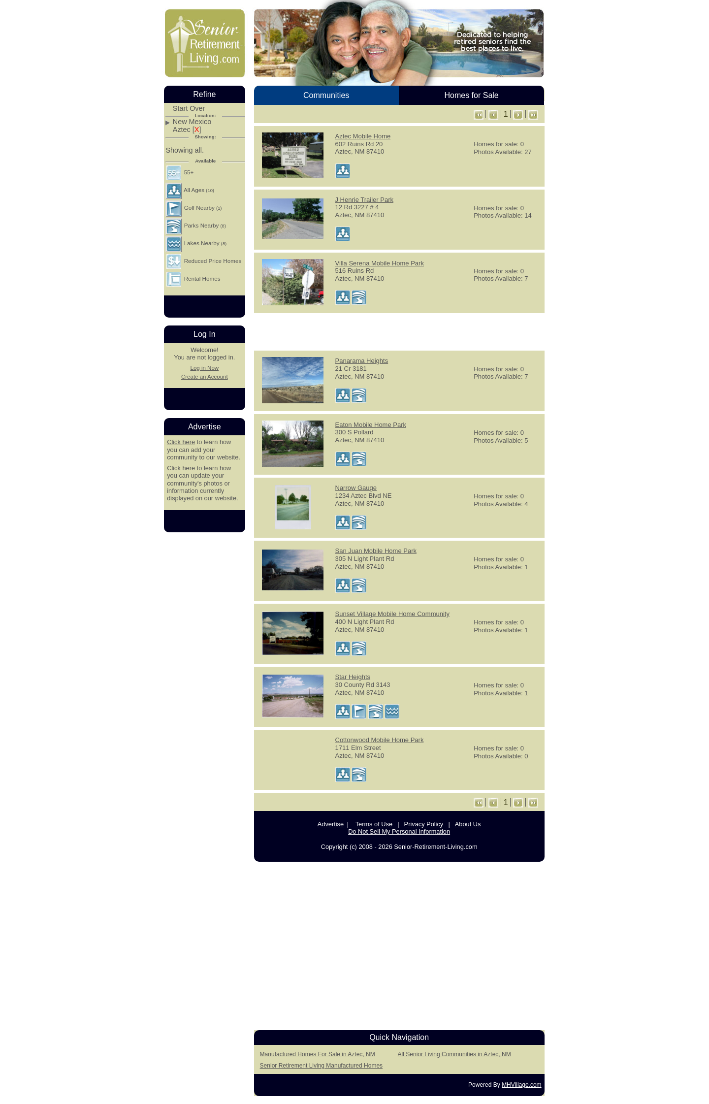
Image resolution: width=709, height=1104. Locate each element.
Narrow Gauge (356, 487)
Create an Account (204, 377)
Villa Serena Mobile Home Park (379, 263)
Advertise (331, 824)
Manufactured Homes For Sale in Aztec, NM (317, 1054)
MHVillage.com (521, 1084)
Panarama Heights (361, 360)
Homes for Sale (471, 95)
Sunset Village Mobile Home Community (392, 613)
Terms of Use (373, 824)
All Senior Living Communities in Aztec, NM (454, 1054)
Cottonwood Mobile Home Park (379, 740)
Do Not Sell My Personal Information (399, 831)
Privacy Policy (424, 824)
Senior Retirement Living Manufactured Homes (321, 1065)
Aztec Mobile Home (363, 136)
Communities (326, 95)
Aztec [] (187, 129)
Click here (181, 442)
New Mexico (192, 122)
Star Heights (353, 677)
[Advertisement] (399, 331)
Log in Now (204, 368)
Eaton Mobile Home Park (371, 424)
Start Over (189, 108)
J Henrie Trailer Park (364, 199)
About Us (468, 824)
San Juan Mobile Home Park (376, 550)
